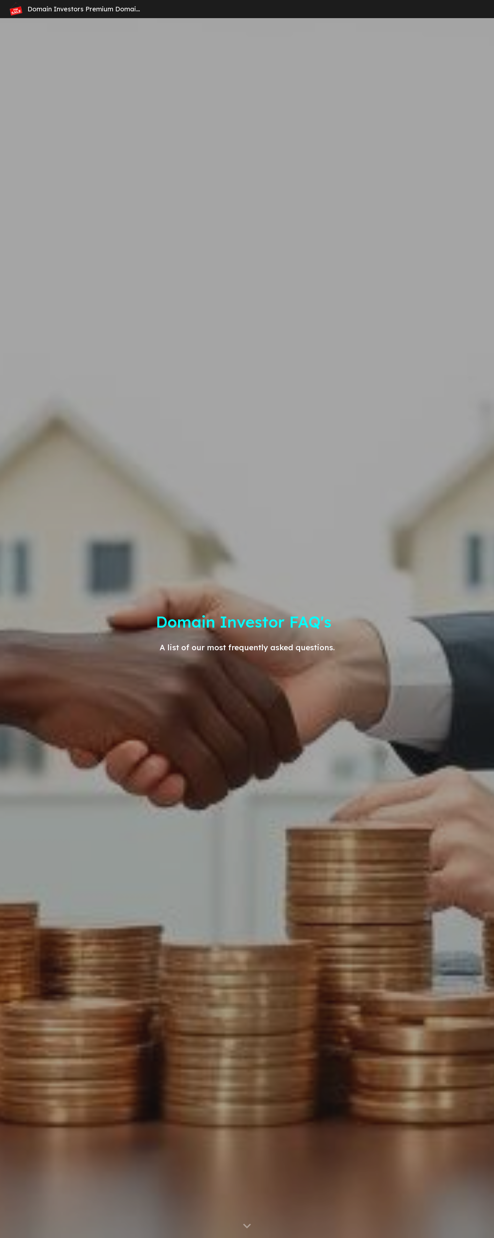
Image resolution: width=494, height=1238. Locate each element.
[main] (247, 627)
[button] (247, 1226)
